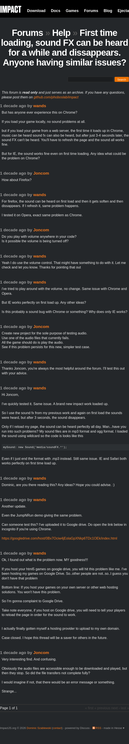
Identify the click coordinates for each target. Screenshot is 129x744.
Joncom (41, 173)
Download (36, 11)
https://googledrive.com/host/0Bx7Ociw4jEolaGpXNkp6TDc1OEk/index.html (59, 538)
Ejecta (123, 11)
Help (61, 33)
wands (39, 106)
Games (72, 11)
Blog (108, 11)
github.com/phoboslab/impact (56, 97)
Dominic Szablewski (39, 728)
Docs (55, 11)
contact (57, 728)
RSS (98, 728)
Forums (91, 11)
